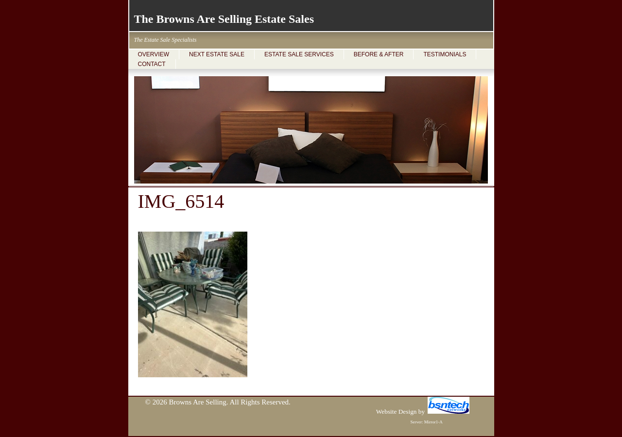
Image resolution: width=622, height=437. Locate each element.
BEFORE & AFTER (379, 54)
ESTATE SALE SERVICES (299, 54)
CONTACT (152, 64)
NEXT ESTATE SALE (216, 54)
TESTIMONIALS (444, 54)
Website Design (396, 411)
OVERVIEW (153, 54)
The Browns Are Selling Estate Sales (224, 19)
